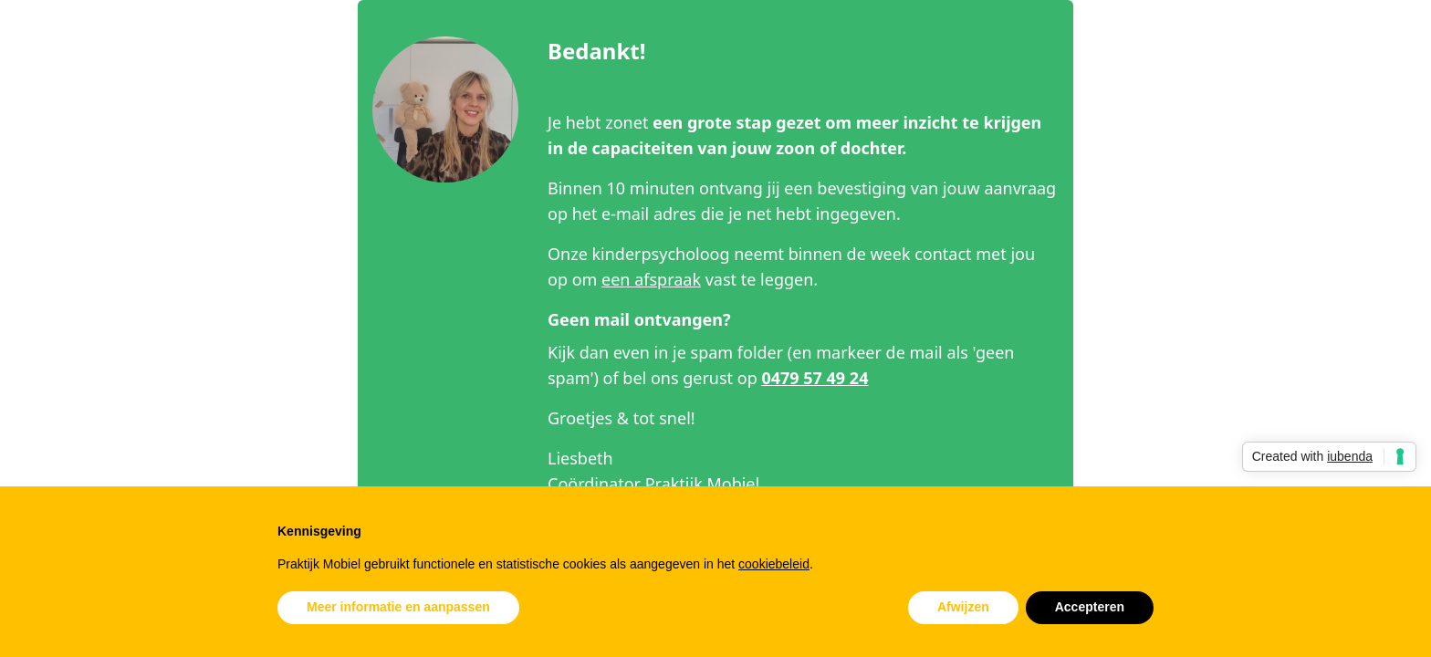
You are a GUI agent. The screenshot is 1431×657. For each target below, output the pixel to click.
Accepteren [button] (1089, 607)
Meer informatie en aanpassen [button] (398, 607)
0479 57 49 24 (814, 378)
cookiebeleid (774, 564)
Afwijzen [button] (963, 607)
